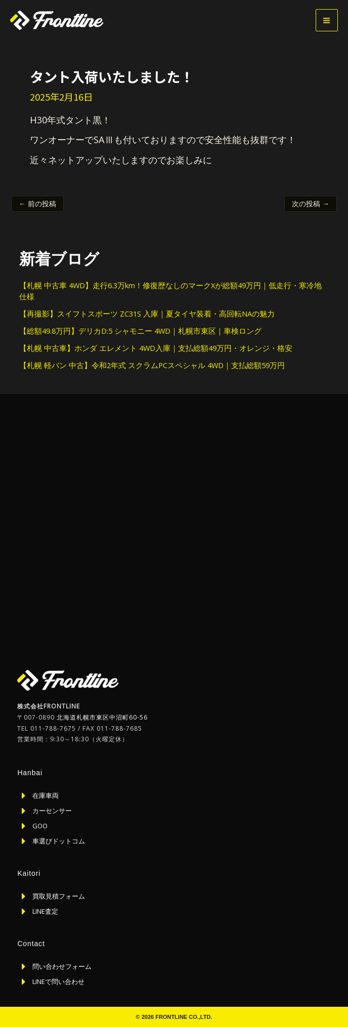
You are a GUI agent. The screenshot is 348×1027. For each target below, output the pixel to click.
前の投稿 (37, 203)
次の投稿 (310, 203)
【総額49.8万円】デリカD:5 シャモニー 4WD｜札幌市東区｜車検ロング (140, 331)
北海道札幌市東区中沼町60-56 (102, 717)
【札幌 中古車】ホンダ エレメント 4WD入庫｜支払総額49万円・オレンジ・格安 (155, 348)
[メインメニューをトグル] (327, 20)
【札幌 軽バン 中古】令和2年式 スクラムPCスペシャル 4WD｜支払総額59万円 (152, 365)
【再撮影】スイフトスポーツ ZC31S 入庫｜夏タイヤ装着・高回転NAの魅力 (147, 313)
